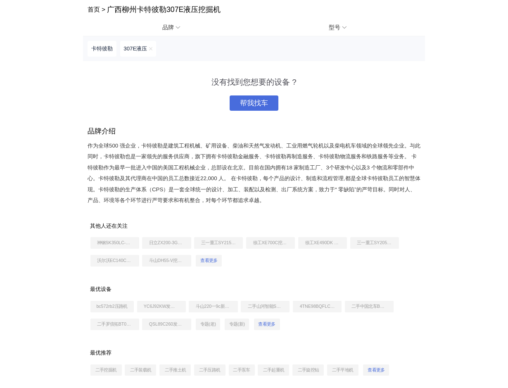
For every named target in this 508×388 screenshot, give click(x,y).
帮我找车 (254, 103)
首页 (94, 9)
